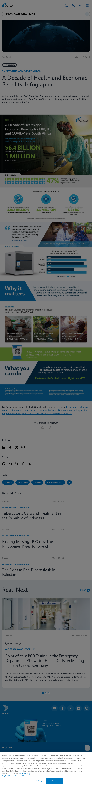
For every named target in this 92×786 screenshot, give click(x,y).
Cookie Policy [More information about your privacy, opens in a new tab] (24, 774)
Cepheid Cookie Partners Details (15, 776)
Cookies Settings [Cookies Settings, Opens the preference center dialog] (36, 781)
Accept (55, 781)
